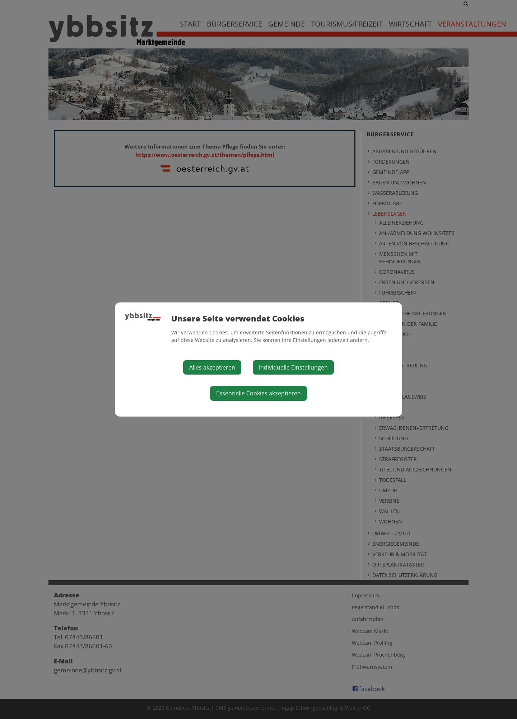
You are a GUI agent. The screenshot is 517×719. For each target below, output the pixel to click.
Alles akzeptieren (212, 367)
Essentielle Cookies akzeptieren (258, 393)
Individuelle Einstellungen (293, 367)
